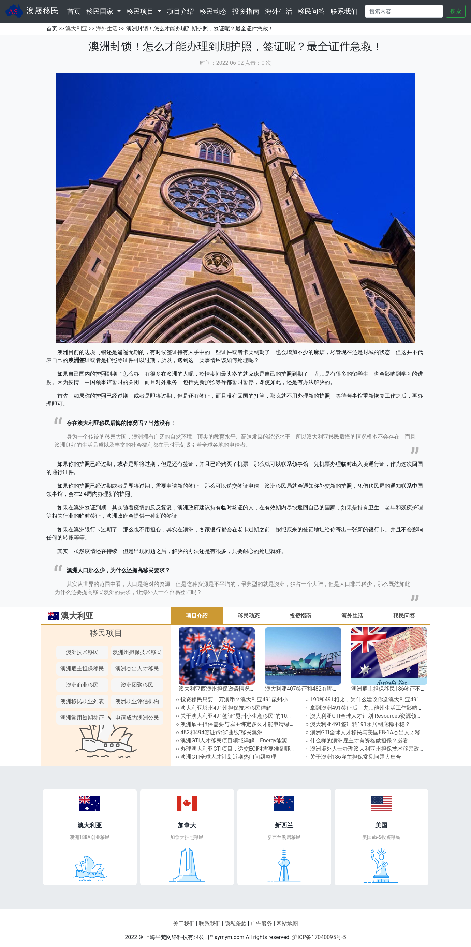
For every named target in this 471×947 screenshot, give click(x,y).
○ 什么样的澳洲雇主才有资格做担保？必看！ (360, 740)
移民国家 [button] (100, 11)
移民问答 (311, 11)
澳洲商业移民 (82, 685)
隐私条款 (236, 923)
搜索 (455, 11)
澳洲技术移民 (82, 652)
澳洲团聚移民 (137, 685)
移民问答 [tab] (404, 615)
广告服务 (261, 923)
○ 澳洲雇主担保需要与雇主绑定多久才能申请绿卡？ (238, 724)
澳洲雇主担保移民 (82, 668)
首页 (75, 10)
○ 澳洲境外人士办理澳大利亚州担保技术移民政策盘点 (371, 748)
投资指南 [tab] (300, 615)
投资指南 (246, 11)
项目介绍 (180, 11)
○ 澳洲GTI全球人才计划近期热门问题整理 (226, 757)
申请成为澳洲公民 (137, 717)
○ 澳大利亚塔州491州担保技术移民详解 (224, 708)
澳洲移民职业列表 (82, 701)
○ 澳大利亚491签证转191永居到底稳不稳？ (358, 724)
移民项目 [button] (141, 11)
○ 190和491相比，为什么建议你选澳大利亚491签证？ (371, 699)
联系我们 (344, 11)
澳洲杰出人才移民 (137, 668)
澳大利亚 (76, 28)
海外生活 (278, 11)
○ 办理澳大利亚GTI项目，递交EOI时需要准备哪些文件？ (244, 748)
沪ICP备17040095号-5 (319, 937)
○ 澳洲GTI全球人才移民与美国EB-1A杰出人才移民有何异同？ (379, 732)
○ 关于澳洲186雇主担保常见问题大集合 (353, 757)
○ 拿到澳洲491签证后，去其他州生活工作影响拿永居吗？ (375, 708)
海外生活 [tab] (352, 615)
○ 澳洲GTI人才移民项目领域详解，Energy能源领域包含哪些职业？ (256, 740)
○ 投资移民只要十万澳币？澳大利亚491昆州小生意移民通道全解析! (257, 699)
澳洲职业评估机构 (137, 701)
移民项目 (106, 633)
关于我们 (184, 923)
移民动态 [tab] (249, 615)
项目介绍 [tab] (197, 615)
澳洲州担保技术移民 (137, 652)
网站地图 (287, 923)
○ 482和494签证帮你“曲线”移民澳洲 (219, 732)
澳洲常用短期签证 (82, 717)
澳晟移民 (32, 11)
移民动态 (213, 11)
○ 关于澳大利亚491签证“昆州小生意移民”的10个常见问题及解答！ (256, 716)
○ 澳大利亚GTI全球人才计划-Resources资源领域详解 (369, 716)
